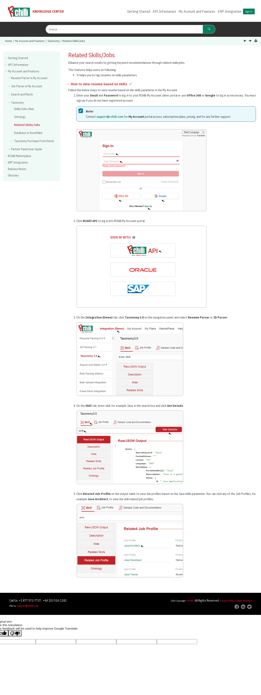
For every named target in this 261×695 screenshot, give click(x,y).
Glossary (13, 175)
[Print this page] (256, 41)
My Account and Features (197, 11)
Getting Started (138, 11)
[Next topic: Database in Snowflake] (250, 41)
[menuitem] (138, 11)
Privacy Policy (227, 600)
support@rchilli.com (109, 117)
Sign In (249, 11)
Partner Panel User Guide (26, 149)
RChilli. (190, 600)
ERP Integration (230, 11)
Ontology (20, 117)
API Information (164, 11)
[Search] (209, 29)
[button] (6, 58)
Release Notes (17, 169)
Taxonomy (54, 41)
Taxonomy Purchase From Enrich (34, 141)
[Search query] (130, 29)
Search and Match (22, 94)
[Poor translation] (14, 633)
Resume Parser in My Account (29, 78)
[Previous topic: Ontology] (245, 41)
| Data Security (244, 600)
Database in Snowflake (28, 133)
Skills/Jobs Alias (24, 109)
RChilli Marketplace (19, 156)
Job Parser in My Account (26, 86)
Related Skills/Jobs (74, 41)
